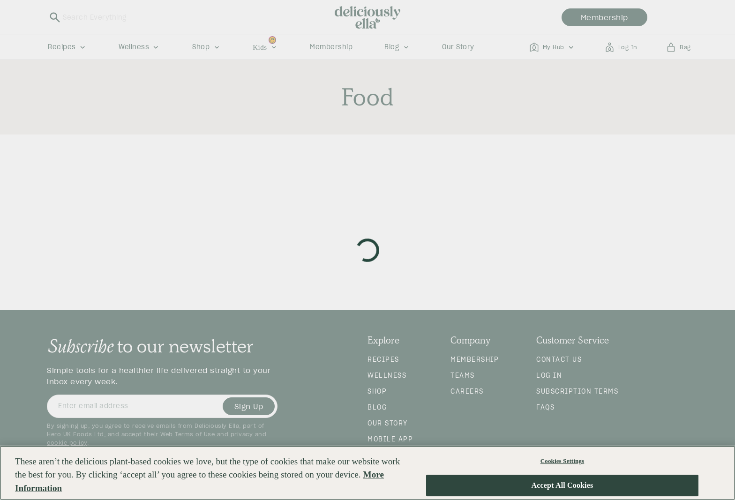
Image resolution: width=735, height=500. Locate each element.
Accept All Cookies (562, 486)
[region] (367, 473)
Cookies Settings (562, 460)
